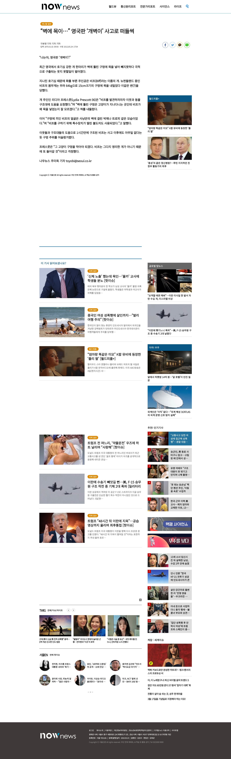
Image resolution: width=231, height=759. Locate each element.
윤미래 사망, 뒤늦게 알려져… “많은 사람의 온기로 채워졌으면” (61, 681)
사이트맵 (175, 730)
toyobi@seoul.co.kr (78, 161)
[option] (54, 630)
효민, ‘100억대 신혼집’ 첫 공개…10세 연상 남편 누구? (96, 666)
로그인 (91, 730)
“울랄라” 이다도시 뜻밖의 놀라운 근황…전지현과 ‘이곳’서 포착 (121, 640)
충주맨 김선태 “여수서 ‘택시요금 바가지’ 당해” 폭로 (131, 666)
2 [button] (90, 692)
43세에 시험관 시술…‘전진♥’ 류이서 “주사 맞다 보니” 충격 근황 (53, 640)
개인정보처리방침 (120, 730)
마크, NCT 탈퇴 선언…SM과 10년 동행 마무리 (131, 681)
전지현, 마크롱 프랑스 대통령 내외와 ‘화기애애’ (61, 666)
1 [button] (88, 692)
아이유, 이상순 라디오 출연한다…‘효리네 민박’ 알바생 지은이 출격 (96, 681)
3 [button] (92, 692)
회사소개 (99, 730)
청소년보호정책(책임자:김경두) (140, 730)
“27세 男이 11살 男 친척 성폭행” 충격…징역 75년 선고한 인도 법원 (88, 640)
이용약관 (108, 730)
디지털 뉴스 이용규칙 (161, 730)
